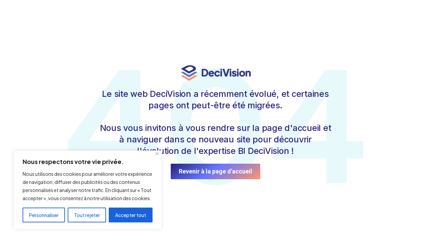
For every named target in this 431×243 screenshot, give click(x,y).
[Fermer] (157, 153)
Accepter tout (130, 215)
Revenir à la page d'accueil (215, 171)
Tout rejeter (87, 215)
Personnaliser (44, 215)
